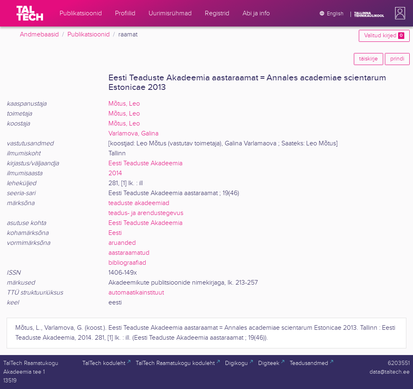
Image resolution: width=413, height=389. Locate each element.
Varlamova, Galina (133, 134)
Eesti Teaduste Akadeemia (145, 163)
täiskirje (368, 59)
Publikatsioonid (88, 35)
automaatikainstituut (136, 293)
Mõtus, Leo (124, 104)
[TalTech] (30, 13)
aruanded (122, 243)
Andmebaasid (39, 35)
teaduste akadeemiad (138, 203)
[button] (398, 13)
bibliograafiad (127, 263)
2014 (115, 173)
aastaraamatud (128, 253)
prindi (397, 59)
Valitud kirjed (384, 35)
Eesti (115, 233)
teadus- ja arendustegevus (145, 213)
